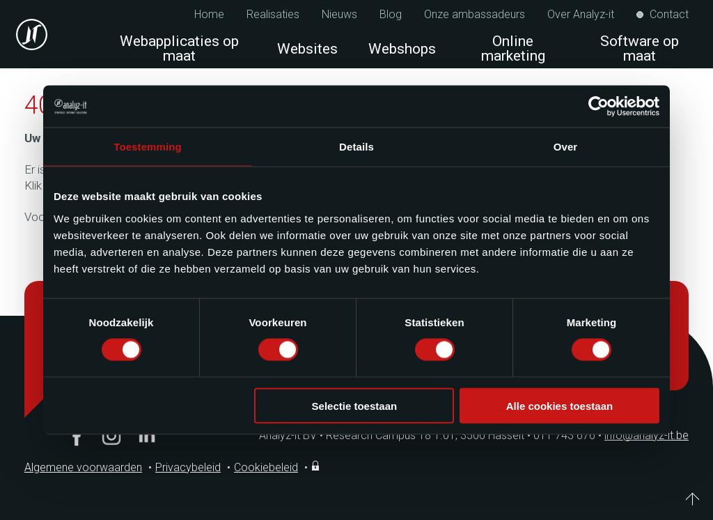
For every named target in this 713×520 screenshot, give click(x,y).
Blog (390, 14)
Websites (307, 48)
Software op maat (639, 48)
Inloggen (316, 465)
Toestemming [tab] (147, 147)
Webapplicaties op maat (179, 48)
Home (209, 14)
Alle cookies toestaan (559, 405)
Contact (669, 14)
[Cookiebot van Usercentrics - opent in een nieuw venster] (598, 106)
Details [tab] (356, 147)
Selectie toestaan (355, 405)
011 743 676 (568, 435)
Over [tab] (566, 147)
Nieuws (339, 14)
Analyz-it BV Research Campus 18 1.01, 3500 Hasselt (391, 435)
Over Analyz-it (580, 14)
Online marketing (517, 48)
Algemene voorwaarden (83, 467)
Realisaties (272, 14)
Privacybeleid (188, 467)
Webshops (402, 48)
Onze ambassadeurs (474, 14)
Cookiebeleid (266, 467)
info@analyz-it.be (646, 435)
